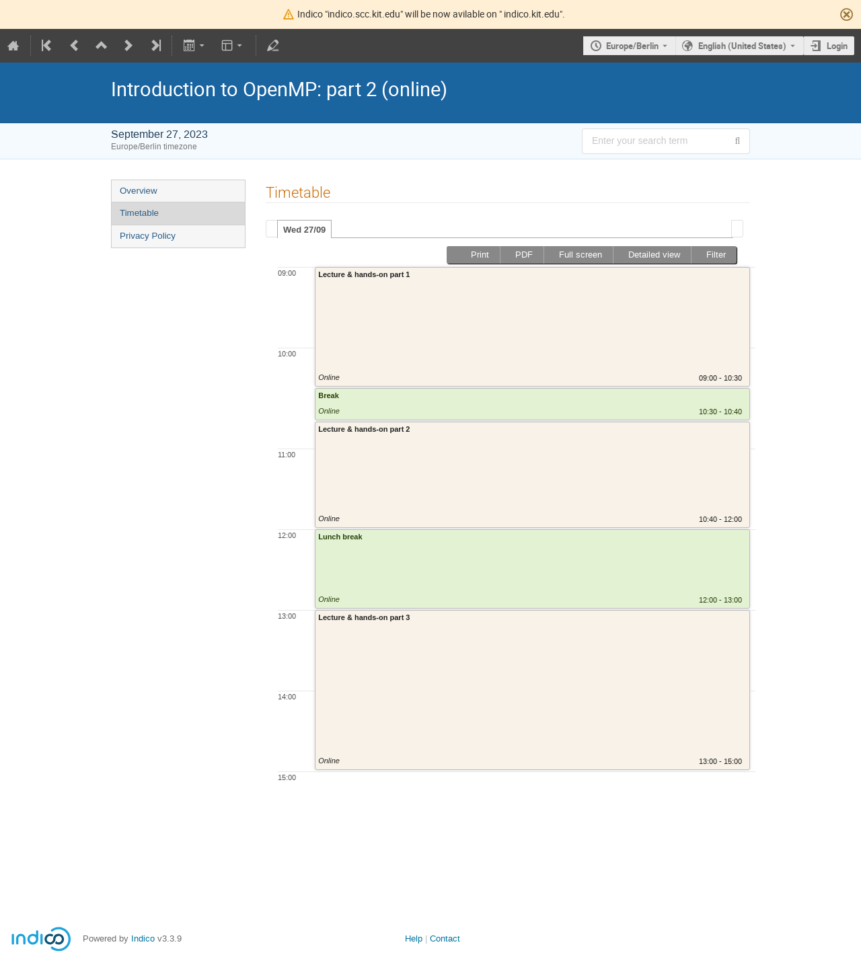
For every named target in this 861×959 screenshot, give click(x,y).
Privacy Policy (148, 236)
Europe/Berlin (632, 46)
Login (837, 46)
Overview (138, 191)
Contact (445, 938)
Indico (143, 938)
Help (413, 938)
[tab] (304, 229)
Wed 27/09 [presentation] (304, 230)
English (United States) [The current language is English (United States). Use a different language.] (742, 46)
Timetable (139, 213)
